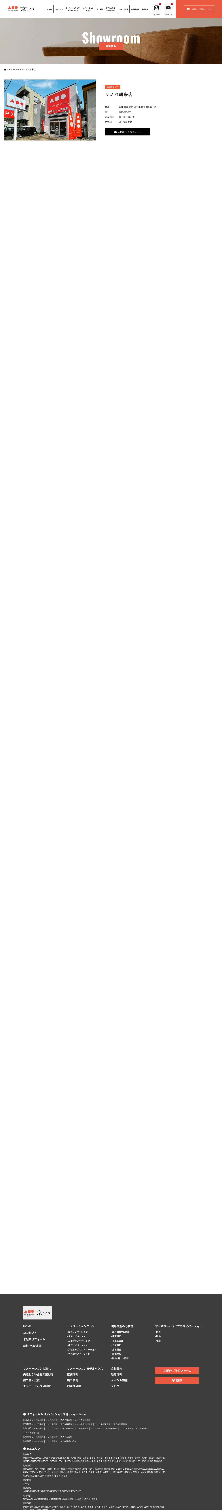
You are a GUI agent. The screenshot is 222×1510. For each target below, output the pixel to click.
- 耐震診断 (116, 1316)
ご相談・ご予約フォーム (177, 1334)
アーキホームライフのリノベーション (178, 1289)
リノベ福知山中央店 (89, 1387)
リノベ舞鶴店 (69, 1387)
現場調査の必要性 (122, 1289)
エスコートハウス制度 (37, 1349)
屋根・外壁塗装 (32, 1309)
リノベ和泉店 (38, 1382)
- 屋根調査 (116, 1312)
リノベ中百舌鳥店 (88, 1382)
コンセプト (58, 9)
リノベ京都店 (38, 1387)
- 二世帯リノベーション (78, 1303)
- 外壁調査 (116, 1307)
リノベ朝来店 (119, 1391)
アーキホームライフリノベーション (72, 9)
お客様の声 (134, 9)
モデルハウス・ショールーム (110, 9)
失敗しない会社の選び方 (38, 1337)
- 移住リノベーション (77, 1307)
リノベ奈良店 (38, 1404)
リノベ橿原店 (53, 1404)
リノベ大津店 (69, 1399)
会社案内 (144, 9)
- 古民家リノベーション (78, 1316)
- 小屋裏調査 (117, 1303)
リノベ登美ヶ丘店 (72, 1404)
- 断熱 (158, 1299)
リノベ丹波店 (88, 1391)
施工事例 (99, 9)
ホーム (10, 69)
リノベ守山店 (53, 1399)
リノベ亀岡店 (53, 1387)
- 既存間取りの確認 (120, 1294)
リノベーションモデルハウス (85, 1331)
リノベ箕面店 (69, 1382)
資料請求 (176, 1343)
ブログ (115, 1349)
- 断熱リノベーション (77, 1294)
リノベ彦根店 (38, 1399)
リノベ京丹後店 (129, 1387)
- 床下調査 (116, 1299)
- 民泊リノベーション (77, 1299)
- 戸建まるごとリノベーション (81, 1312)
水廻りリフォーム (34, 1302)
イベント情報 (122, 9)
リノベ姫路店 (38, 1391)
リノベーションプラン (81, 1289)
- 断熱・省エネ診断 (120, 1321)
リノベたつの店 (55, 1391)
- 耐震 (158, 1294)
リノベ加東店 (103, 1391)
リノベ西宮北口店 (32, 1395)
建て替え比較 (31, 1343)
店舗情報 (19, 69)
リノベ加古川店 (136, 1391)
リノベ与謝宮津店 (110, 1387)
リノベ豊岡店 (72, 1391)
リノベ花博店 (53, 1382)
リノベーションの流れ (87, 9)
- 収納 (158, 1303)
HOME (48, 9)
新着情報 (116, 1337)
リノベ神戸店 (153, 1391)
